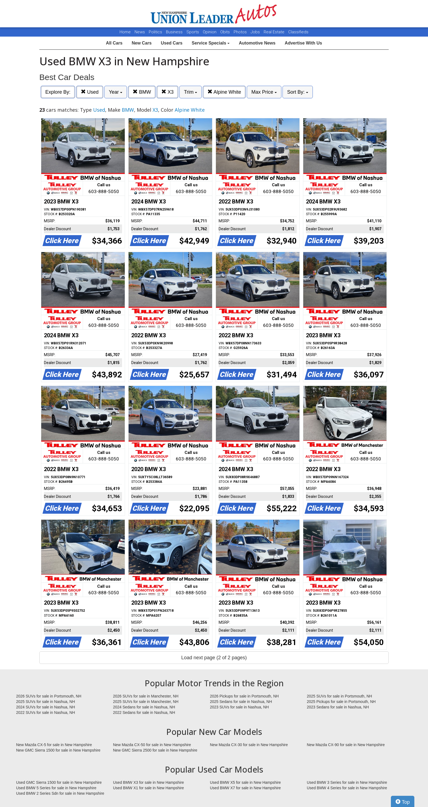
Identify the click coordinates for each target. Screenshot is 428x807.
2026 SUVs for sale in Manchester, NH (146, 696)
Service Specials (211, 43)
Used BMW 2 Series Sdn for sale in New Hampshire (60, 793)
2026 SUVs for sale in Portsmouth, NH (48, 696)
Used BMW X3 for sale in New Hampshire (148, 782)
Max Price (264, 92)
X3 (167, 92)
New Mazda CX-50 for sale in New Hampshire (152, 745)
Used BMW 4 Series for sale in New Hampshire (347, 788)
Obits (225, 31)
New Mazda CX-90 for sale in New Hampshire (346, 745)
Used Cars (171, 43)
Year (115, 92)
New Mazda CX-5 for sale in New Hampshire (54, 745)
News (140, 31)
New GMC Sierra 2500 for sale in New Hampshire (155, 750)
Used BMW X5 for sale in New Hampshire (245, 782)
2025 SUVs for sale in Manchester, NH (146, 701)
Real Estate (275, 31)
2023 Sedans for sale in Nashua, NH (338, 707)
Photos (241, 31)
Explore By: (57, 92)
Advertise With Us (303, 43)
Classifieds (298, 31)
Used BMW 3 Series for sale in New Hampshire (347, 782)
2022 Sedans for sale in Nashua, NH (144, 712)
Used (90, 92)
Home (125, 31)
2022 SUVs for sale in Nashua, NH (45, 712)
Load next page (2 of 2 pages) (214, 657)
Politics (155, 31)
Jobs (256, 31)
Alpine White (224, 92)
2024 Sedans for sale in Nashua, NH (144, 707)
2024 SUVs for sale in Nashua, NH (45, 707)
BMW (142, 92)
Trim (190, 92)
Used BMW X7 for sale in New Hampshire (245, 788)
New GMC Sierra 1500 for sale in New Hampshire (58, 750)
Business (175, 31)
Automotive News (257, 43)
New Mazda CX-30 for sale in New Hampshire (249, 745)
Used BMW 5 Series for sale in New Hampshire (56, 788)
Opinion (210, 31)
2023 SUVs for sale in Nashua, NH (239, 707)
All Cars (114, 43)
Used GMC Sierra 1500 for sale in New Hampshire (59, 782)
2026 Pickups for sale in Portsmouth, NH (244, 696)
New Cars (141, 43)
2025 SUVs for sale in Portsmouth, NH (339, 696)
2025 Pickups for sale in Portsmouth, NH (341, 701)
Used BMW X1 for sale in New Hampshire (148, 788)
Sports (193, 31)
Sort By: (297, 92)
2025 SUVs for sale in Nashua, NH (45, 701)
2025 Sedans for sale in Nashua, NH (241, 701)
